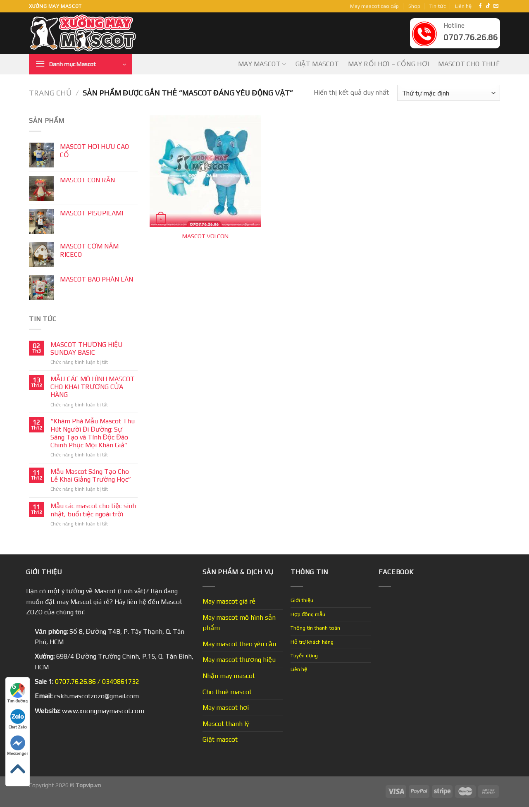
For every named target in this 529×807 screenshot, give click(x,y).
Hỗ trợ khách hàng (312, 642)
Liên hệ (463, 6)
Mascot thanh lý (226, 724)
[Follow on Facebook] (480, 6)
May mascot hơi (226, 707)
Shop (414, 6)
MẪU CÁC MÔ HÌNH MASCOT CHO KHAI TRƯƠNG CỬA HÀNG (92, 387)
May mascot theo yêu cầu (239, 644)
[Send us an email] (495, 6)
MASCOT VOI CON (205, 236)
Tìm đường (17, 693)
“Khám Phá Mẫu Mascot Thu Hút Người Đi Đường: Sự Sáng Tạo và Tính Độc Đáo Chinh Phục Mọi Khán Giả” (92, 433)
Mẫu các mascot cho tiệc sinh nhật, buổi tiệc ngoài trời (93, 510)
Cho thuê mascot (227, 692)
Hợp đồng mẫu (308, 614)
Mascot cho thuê (469, 64)
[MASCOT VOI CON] (205, 171)
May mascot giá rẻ (229, 601)
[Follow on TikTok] (488, 6)
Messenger (17, 745)
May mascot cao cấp (374, 6)
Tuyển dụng (304, 655)
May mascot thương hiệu (239, 660)
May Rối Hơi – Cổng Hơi (388, 64)
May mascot (262, 64)
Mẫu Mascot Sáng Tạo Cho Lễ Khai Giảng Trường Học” (90, 475)
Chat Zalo (17, 719)
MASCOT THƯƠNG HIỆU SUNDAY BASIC (86, 348)
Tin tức (437, 6)
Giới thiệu (302, 600)
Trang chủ (50, 92)
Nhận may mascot (229, 676)
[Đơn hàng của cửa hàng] (448, 93)
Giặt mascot (317, 64)
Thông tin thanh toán (315, 628)
